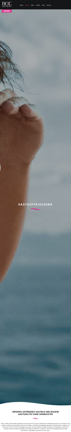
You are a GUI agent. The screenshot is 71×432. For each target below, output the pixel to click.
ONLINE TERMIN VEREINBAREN (6, 11)
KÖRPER (38, 5)
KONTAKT (49, 5)
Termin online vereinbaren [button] (35, 117)
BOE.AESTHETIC (30, 425)
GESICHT (27, 5)
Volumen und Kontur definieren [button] (53, 307)
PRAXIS (21, 5)
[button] (45, 366)
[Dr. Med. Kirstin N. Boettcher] (7, 5)
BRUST (32, 5)
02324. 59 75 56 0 (36, 413)
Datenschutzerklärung (12, 429)
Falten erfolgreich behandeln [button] (17, 305)
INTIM (43, 5)
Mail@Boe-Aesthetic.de (35, 417)
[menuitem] (21, 4)
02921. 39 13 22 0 (40, 342)
